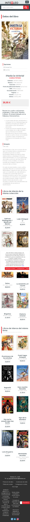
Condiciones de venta (21, 482)
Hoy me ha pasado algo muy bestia (7, 421)
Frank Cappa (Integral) (22, 356)
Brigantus (7, 314)
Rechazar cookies (10, 268)
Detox (7, 283)
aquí (23, 265)
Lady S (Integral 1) (22, 220)
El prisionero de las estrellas (7, 357)
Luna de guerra (7, 452)
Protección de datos (8, 482)
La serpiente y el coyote (22, 284)
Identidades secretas (22, 454)
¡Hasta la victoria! (22, 315)
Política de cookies (8, 484)
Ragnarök (7, 387)
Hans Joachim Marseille (22, 388)
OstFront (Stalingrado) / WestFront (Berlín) (7, 221)
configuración (20, 268)
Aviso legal (15, 486)
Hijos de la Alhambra (22, 418)
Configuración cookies (21, 484)
